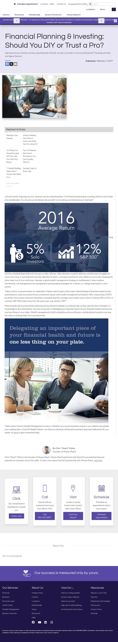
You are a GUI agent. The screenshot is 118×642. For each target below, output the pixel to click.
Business (5, 597)
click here (98, 460)
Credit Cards (7, 605)
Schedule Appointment (102, 516)
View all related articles (12, 185)
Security (94, 597)
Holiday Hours (37, 593)
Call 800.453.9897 (45, 516)
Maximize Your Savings (12, 137)
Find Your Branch (73, 516)
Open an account (68, 601)
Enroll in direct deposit (70, 597)
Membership (34, 14)
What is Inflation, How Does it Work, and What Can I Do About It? (30, 140)
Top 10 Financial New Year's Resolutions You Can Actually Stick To (29, 156)
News (102, 9)
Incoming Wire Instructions (72, 609)
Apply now (16, 516)
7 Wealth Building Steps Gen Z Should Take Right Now (13, 172)
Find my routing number (70, 593)
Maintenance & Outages (100, 601)
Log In (114, 8)
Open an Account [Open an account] (107, 8)
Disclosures (95, 605)
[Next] (101, 20)
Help (34, 617)
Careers (6, 14)
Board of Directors (53, 14)
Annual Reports (74, 14)
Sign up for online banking (71, 605)
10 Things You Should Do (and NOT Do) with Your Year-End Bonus (12, 156)
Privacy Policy (96, 609)
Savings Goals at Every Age (29, 170)
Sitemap (94, 613)
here (16, 432)
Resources (19, 14)
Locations (44, 4)
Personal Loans (8, 601)
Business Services (9, 613)
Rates (52, 4)
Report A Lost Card (98, 593)
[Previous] (17, 20)
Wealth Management (10, 609)
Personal (5, 593)
